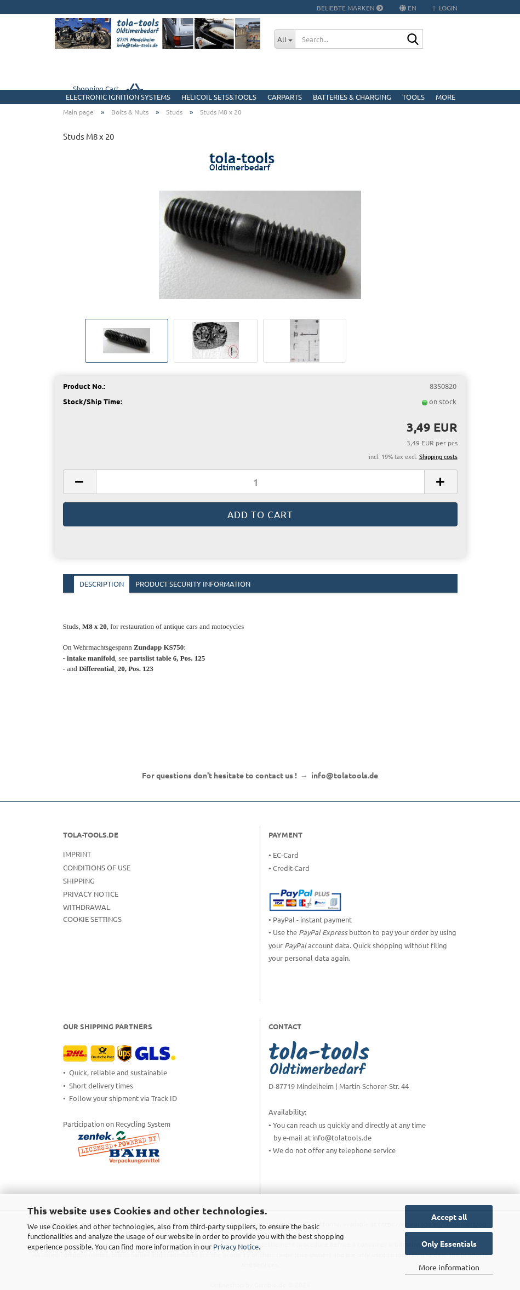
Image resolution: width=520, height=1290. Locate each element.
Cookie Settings (92, 919)
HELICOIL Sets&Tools (218, 96)
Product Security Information (192, 583)
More (445, 96)
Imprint (77, 853)
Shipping (79, 880)
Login (445, 7)
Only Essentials (449, 1243)
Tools (413, 96)
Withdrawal (86, 906)
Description (101, 583)
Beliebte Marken (350, 7)
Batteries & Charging (352, 96)
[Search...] (284, 39)
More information (449, 1267)
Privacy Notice (236, 1246)
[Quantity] (260, 481)
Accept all (449, 1217)
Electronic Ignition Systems (118, 96)
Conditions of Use (96, 867)
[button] (79, 481)
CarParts (284, 96)
